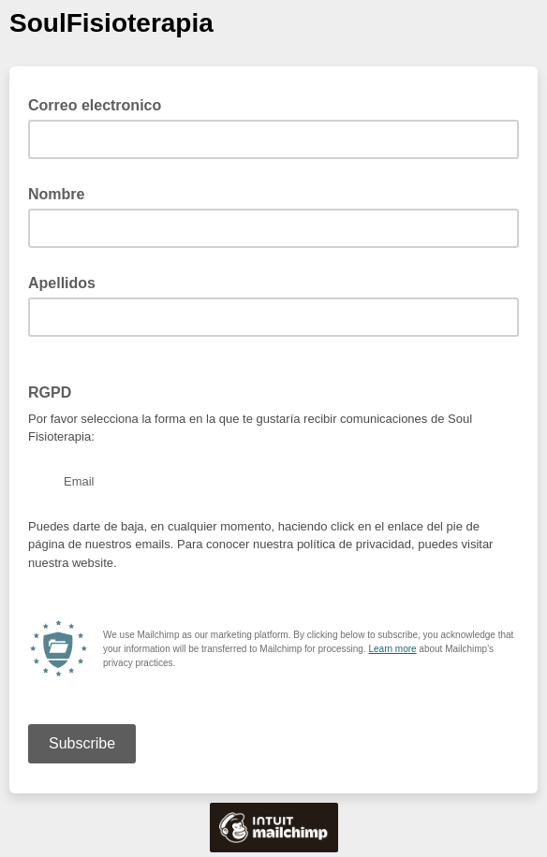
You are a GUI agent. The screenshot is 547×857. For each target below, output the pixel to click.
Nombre (56, 194)
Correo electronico (100, 104)
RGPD (49, 392)
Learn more (392, 649)
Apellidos (62, 283)
